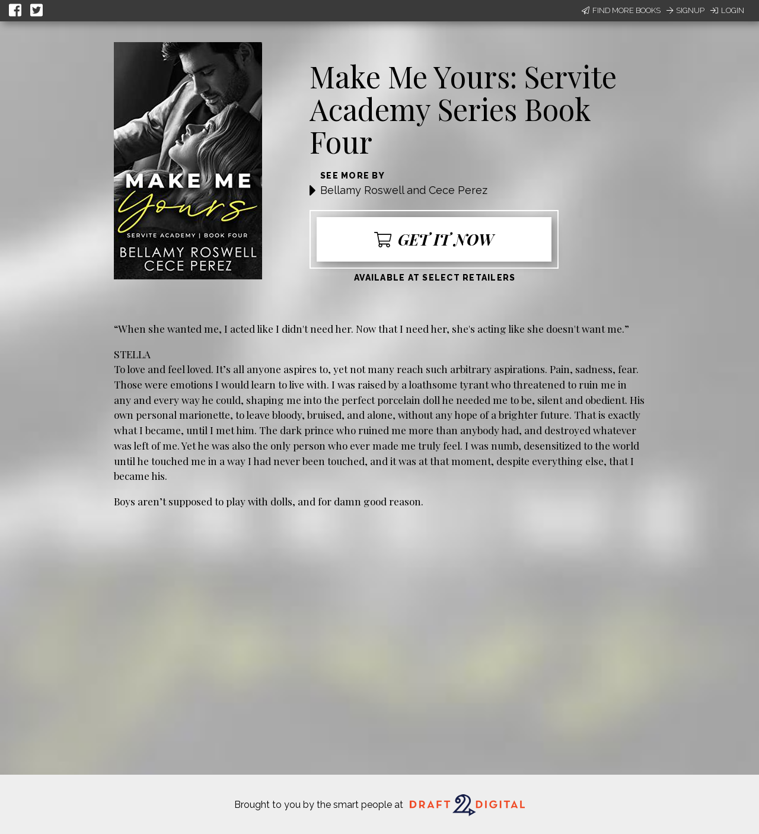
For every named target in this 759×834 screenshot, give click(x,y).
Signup (685, 10)
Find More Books (621, 10)
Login (727, 10)
